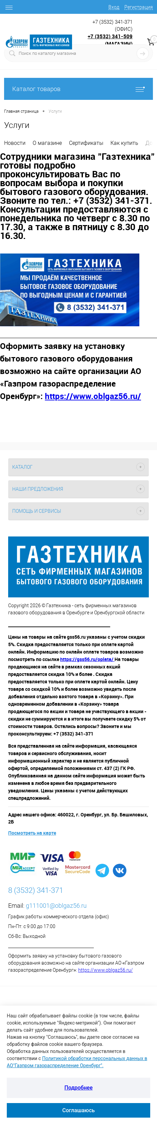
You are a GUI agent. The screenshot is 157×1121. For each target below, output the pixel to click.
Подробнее (79, 1087)
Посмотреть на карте (32, 833)
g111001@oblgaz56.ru (56, 905)
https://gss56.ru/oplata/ (87, 659)
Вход (113, 7)
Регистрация (138, 7)
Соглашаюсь (78, 1110)
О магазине (47, 143)
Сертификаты (86, 143)
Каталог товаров (78, 89)
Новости (14, 143)
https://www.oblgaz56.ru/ (105, 970)
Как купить (124, 143)
